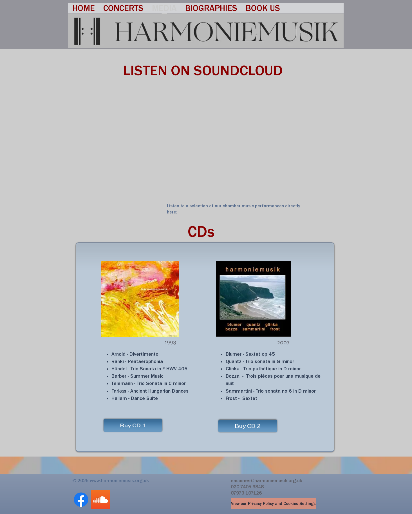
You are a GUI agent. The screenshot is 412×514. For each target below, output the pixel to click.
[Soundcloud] (100, 499)
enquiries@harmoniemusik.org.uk (266, 480)
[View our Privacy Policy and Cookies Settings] (273, 503)
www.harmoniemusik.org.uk (119, 480)
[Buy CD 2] (247, 426)
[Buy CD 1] (133, 425)
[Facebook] (81, 499)
